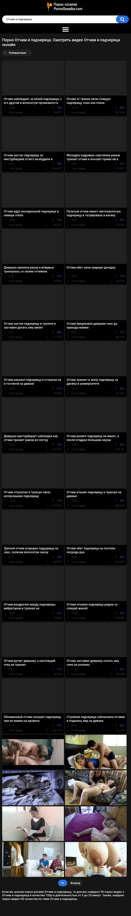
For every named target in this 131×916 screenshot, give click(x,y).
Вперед (75, 883)
